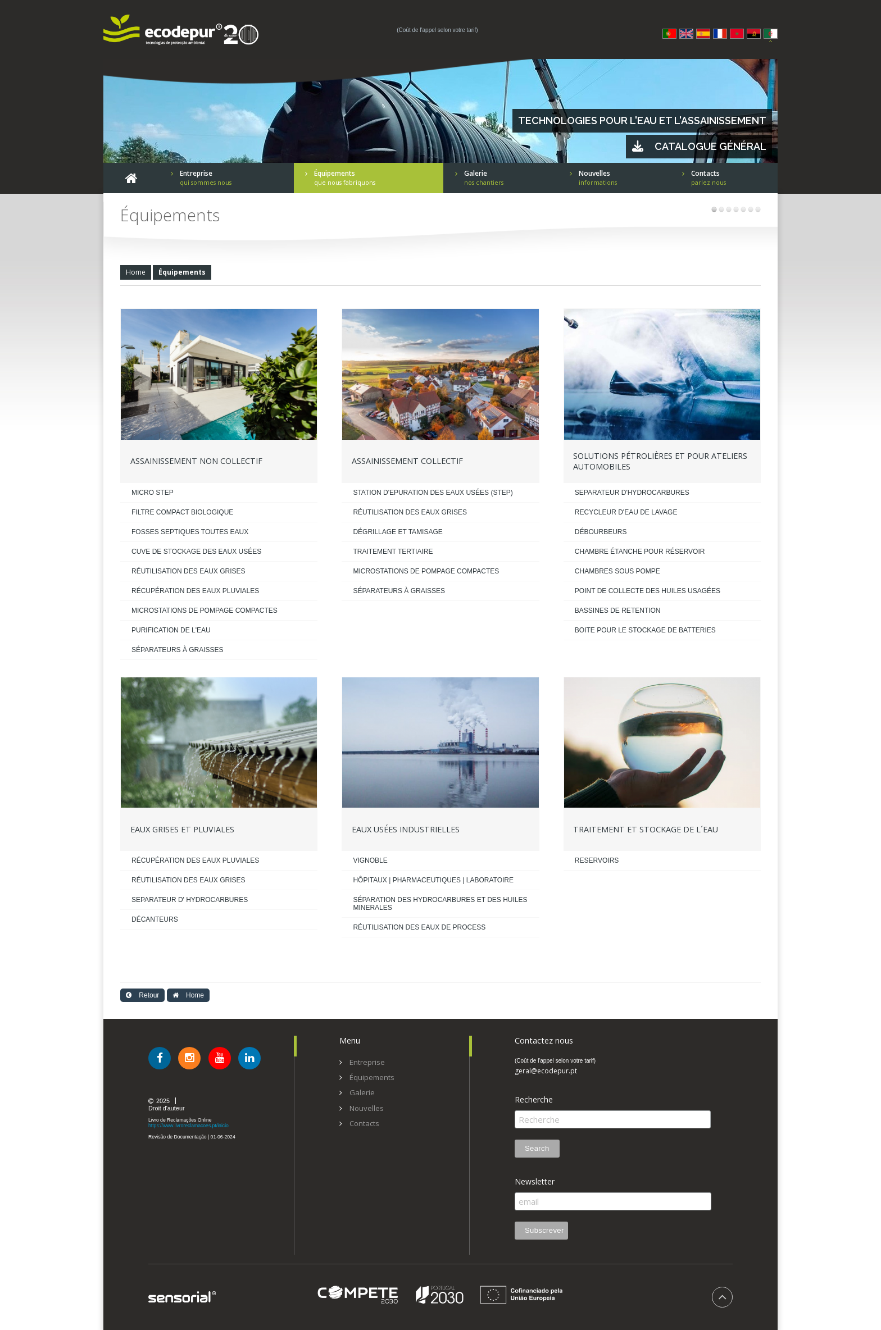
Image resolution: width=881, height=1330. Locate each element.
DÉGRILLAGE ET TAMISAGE (397, 532)
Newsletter (535, 1182)
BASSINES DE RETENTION (618, 610)
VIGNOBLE (370, 860)
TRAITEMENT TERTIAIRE (393, 551)
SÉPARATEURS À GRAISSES (177, 650)
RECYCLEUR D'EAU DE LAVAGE (626, 512)
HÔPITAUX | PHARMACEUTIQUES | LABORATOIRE (433, 880)
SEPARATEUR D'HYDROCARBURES (632, 493)
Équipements (182, 272)
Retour (142, 995)
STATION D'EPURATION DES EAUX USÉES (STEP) (432, 493)
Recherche (534, 1100)
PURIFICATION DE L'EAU (171, 630)
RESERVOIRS (597, 860)
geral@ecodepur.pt (546, 1071)
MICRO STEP (152, 493)
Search (537, 1148)
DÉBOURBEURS (601, 532)
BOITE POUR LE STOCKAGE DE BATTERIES (645, 630)
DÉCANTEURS (154, 919)
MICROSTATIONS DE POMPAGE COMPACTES (204, 610)
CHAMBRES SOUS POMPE (617, 571)
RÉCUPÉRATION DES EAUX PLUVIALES (195, 591)
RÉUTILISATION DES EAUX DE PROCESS (419, 927)
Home (136, 272)
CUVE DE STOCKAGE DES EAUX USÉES (196, 551)
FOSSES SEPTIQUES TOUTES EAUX (189, 532)
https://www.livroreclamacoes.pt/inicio (188, 1125)
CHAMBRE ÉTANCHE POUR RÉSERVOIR (640, 551)
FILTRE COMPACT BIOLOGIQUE (182, 512)
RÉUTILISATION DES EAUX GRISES (188, 571)
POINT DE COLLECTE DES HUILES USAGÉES (647, 591)
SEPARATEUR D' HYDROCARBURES (189, 900)
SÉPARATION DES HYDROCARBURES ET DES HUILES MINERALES (440, 904)
